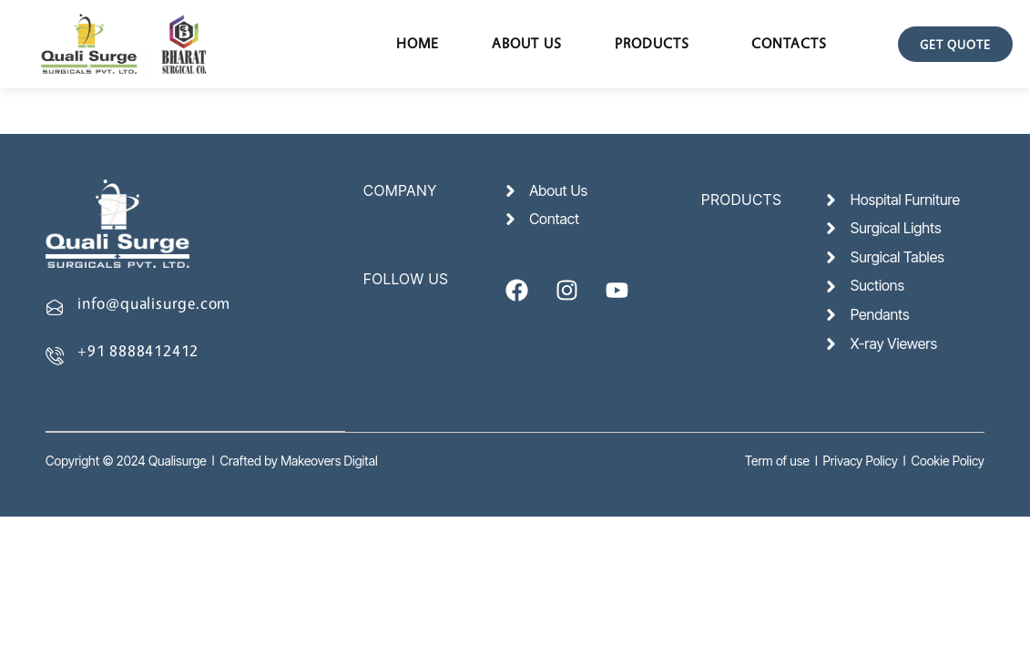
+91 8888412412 (138, 350)
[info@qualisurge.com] (55, 307)
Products (652, 43)
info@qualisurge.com (153, 303)
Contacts (789, 43)
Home (417, 43)
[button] (656, 44)
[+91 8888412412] (55, 355)
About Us (527, 43)
